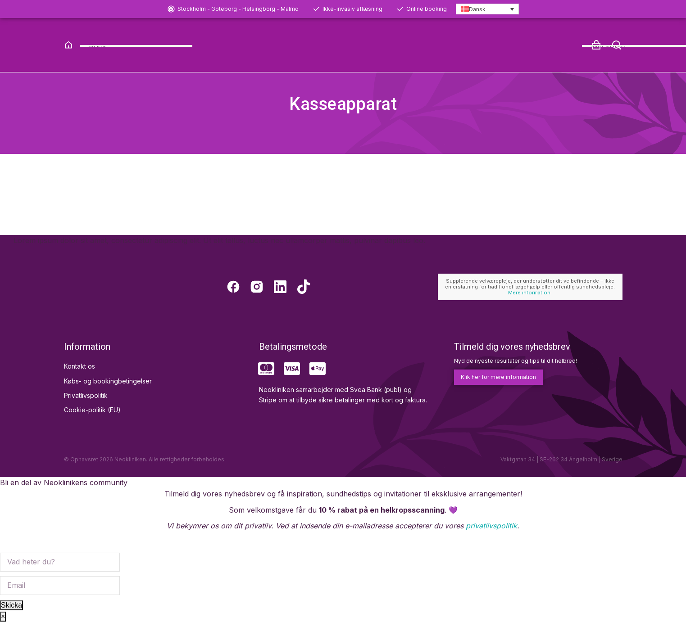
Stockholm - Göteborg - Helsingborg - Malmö (238, 8)
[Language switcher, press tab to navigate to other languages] (487, 9)
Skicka (11, 622)
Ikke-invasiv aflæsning (352, 8)
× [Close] (3, 634)
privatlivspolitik (491, 543)
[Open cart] (596, 45)
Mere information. (530, 310)
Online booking (426, 8)
